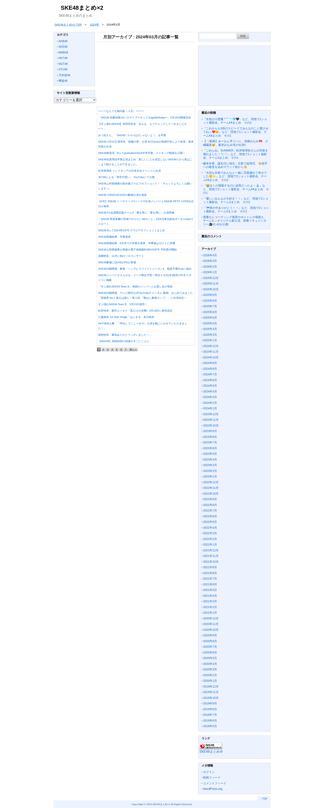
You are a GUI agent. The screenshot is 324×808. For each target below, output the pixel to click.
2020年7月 (210, 646)
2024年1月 (210, 408)
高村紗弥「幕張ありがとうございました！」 (125, 334)
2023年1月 (210, 476)
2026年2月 (210, 266)
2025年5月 (210, 317)
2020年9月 (210, 635)
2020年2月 (210, 675)
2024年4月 (210, 391)
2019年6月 (210, 720)
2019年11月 (211, 692)
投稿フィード (211, 777)
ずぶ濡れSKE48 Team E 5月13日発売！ (122, 304)
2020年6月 (210, 652)
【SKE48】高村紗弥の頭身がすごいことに (123, 341)
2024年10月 (211, 357)
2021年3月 (210, 601)
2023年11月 (211, 419)
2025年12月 (211, 278)
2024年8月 (210, 368)
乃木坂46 (64, 75)
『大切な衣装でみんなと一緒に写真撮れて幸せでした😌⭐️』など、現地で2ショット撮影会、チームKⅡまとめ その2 (235, 176)
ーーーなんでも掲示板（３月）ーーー (121, 111)
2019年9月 (210, 703)
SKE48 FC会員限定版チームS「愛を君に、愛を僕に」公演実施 (136, 212)
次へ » (133, 349)
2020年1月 (210, 680)
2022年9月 (210, 499)
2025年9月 (210, 295)
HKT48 (63, 58)
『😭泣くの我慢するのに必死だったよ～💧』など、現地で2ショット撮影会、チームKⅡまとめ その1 (236, 189)
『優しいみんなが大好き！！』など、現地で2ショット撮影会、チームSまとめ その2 (235, 200)
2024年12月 (211, 346)
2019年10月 (211, 697)
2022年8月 (210, 505)
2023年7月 (210, 442)
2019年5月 (210, 726)
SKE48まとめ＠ (211, 751)
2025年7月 (210, 306)
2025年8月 (210, 300)
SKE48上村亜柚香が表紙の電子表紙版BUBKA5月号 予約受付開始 (137, 249)
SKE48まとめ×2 (82, 8)
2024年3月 (210, 397)
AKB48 (63, 41)
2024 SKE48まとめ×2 (158, 804)
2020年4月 (210, 663)
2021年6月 (210, 584)
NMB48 (63, 52)
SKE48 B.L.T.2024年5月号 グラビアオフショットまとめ (131, 230)
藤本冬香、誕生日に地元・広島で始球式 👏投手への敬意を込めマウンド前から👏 (235, 165)
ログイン (209, 772)
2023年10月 (211, 425)
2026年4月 (210, 255)
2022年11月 (211, 487)
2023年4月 (210, 459)
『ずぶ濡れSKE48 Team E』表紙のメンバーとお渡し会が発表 (135, 286)
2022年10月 (211, 493)
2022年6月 (210, 516)
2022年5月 (210, 521)
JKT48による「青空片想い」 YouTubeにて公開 (126, 177)
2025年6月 (210, 312)
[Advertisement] (146, 73)
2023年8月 (210, 436)
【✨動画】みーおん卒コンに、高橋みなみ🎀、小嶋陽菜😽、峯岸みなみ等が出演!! (235, 142)
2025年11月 (211, 283)
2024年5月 (210, 385)
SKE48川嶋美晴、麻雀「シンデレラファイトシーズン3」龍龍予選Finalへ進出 (145, 268)
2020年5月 (210, 658)
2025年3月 (210, 329)
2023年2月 (210, 471)
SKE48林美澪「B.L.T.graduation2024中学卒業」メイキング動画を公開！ (141, 153)
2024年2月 (210, 402)
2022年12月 (211, 482)
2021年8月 (210, 573)
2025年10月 (211, 289)
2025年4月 (210, 323)
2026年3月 (210, 260)
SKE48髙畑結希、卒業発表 (114, 236)
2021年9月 (210, 567)
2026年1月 (210, 272)
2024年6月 (210, 380)
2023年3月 (210, 465)
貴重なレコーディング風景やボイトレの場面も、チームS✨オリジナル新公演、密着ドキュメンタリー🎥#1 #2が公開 (235, 220)
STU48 (63, 69)
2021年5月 (210, 590)
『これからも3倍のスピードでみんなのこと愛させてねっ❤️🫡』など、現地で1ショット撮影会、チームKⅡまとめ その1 (235, 132)
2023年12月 (211, 414)
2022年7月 (210, 510)
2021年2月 (210, 607)
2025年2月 (210, 334)
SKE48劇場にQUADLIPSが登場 (117, 262)
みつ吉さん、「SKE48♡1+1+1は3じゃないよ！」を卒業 (132, 135)
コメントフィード (214, 783)
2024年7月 (210, 374)
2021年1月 (210, 612)
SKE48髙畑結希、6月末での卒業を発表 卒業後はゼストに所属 (136, 243)
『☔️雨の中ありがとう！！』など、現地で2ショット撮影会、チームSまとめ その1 (236, 209)
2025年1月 (210, 340)
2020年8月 (210, 641)
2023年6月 (210, 448)
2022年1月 (210, 544)
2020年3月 (210, 669)
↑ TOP (263, 798)
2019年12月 (211, 686)
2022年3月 (210, 533)
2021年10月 (211, 561)
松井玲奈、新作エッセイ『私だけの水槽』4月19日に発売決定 (135, 310)
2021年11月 (211, 556)
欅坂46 (63, 80)
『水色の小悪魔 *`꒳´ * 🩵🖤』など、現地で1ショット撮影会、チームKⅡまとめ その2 (235, 120)
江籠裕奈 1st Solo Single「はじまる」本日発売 (126, 317)
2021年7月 (210, 578)
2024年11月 (211, 351)
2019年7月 (210, 714)
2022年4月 (210, 527)
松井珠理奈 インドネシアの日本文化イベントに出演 (129, 170)
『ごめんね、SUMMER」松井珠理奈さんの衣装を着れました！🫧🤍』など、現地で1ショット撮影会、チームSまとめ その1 (235, 154)
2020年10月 (211, 629)
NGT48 (63, 63)
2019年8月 (210, 709)
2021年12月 (211, 550)
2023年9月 (210, 431)
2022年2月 (210, 539)
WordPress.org (212, 788)
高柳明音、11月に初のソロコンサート (121, 256)
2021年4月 (210, 595)
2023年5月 (210, 453)
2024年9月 (210, 363)
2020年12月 (211, 618)
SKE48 (63, 46)
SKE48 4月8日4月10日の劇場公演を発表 (122, 194)
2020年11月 (211, 624)
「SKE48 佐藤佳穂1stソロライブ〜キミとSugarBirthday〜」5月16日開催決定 (144, 117)
